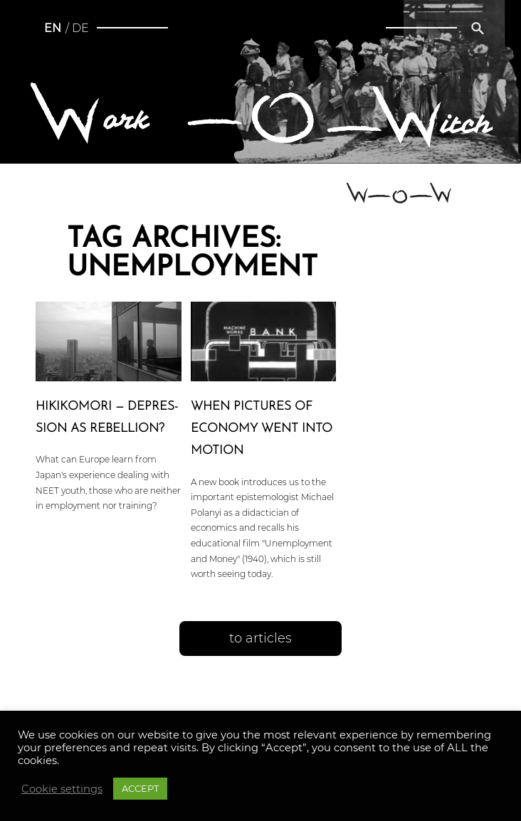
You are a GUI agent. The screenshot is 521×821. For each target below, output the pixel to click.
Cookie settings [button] (61, 789)
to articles (260, 638)
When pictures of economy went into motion (261, 429)
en (52, 28)
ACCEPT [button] (140, 788)
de (80, 28)
